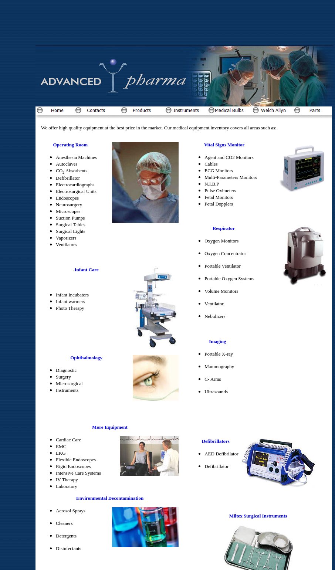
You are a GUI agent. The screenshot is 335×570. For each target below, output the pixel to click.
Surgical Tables (70, 224)
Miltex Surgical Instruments (258, 516)
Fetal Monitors (218, 197)
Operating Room (70, 144)
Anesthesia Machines (76, 157)
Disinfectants (68, 548)
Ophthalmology (86, 357)
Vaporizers (66, 238)
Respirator (223, 228)
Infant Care (87, 269)
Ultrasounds (216, 391)
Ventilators (66, 244)
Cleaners (64, 523)
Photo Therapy (70, 308)
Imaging (217, 341)
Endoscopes (67, 198)
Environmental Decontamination (109, 498)
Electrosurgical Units (76, 191)
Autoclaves (66, 164)
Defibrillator (68, 178)
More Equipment (109, 427)
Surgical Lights (70, 231)
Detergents (66, 536)
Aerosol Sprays (70, 510)
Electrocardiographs (75, 184)
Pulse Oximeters (220, 190)
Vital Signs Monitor (224, 144)
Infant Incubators (72, 295)
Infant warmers (70, 301)
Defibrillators (216, 441)
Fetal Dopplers (218, 204)
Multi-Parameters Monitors (230, 177)
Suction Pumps (70, 218)
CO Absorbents (71, 170)
